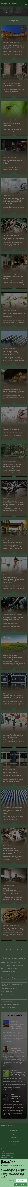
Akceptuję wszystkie (20, 1184)
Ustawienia (11, 1180)
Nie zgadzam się (21, 1180)
